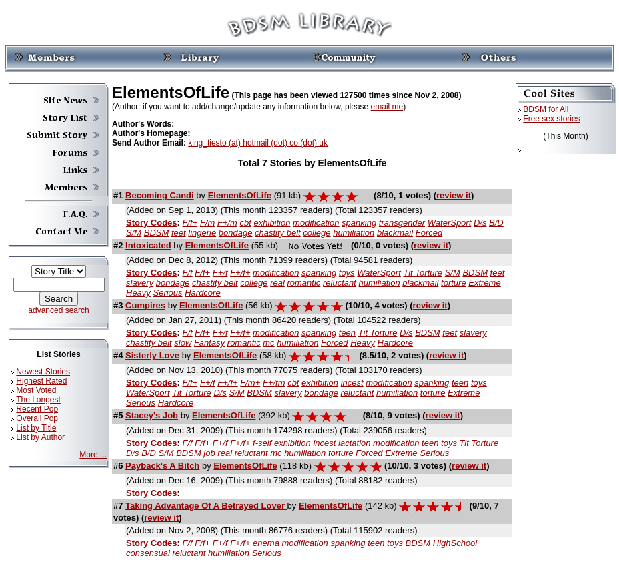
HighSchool (455, 543)
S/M (133, 233)
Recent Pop (37, 409)
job (209, 453)
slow (182, 343)
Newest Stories (43, 371)
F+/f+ (240, 273)
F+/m (227, 223)
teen (347, 333)
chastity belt (278, 233)
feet (178, 233)
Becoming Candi (159, 195)
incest (352, 383)
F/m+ (250, 383)
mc (268, 343)
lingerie (202, 233)
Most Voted (36, 390)
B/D (496, 223)
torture (453, 283)
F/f (188, 273)
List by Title (36, 428)
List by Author (40, 437)
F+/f (220, 273)
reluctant (339, 283)
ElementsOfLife (239, 195)
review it (453, 195)
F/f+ (190, 223)
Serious (167, 293)
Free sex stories (551, 118)
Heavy (138, 293)
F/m (207, 223)
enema (266, 543)
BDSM (156, 233)
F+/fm (274, 383)
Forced (429, 233)
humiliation (353, 233)
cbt (245, 223)
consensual (148, 553)
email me (387, 106)
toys (347, 273)
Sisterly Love (152, 355)
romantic (303, 283)
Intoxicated (148, 245)
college (316, 233)
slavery (139, 283)
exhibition (272, 223)
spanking (359, 223)
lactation (354, 443)
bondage (236, 233)
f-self (262, 443)
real (277, 283)
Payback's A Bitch (162, 466)
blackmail (395, 233)
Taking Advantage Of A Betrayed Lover (206, 506)
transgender (402, 223)
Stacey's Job (151, 415)
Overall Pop (37, 418)
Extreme (484, 283)
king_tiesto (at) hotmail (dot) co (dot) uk (258, 143)
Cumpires (145, 305)
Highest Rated (41, 381)
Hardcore (202, 293)
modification (316, 223)
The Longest (38, 399)
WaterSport (450, 223)
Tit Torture (422, 273)
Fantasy (209, 343)
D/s (480, 223)
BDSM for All (545, 109)
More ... (93, 454)
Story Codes (151, 223)
